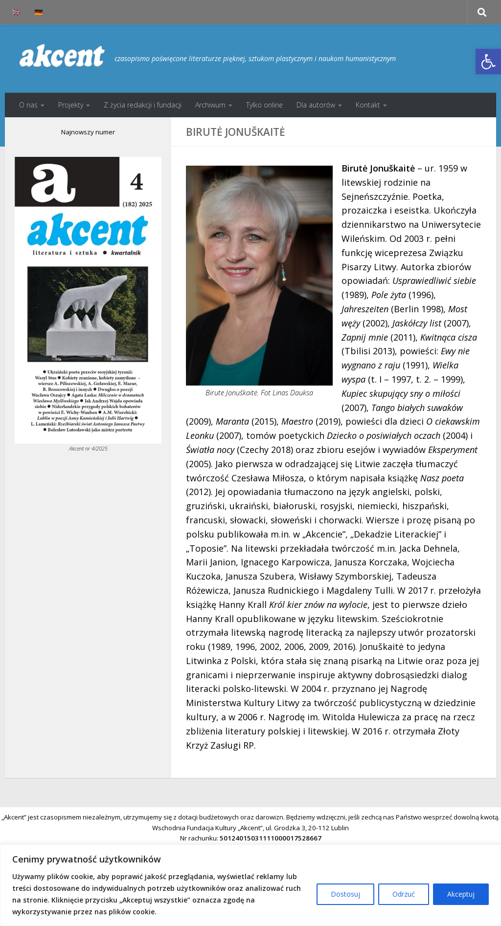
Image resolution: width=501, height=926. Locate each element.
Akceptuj (461, 894)
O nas (28, 104)
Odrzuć (403, 894)
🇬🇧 (16, 12)
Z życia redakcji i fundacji (143, 104)
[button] (488, 61)
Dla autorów (315, 104)
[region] (250, 885)
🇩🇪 (38, 12)
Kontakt (368, 104)
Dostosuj (345, 894)
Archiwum (210, 104)
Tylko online (264, 104)
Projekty (70, 104)
